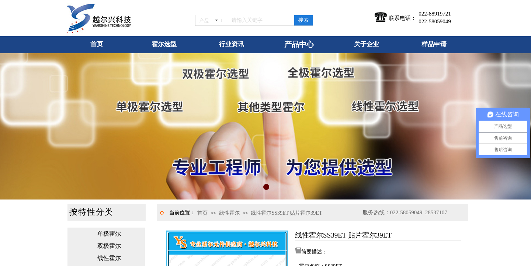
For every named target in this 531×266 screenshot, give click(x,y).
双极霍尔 (109, 246)
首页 (202, 213)
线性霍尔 (229, 213)
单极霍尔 (109, 234)
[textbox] (261, 20)
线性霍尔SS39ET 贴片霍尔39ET (286, 213)
